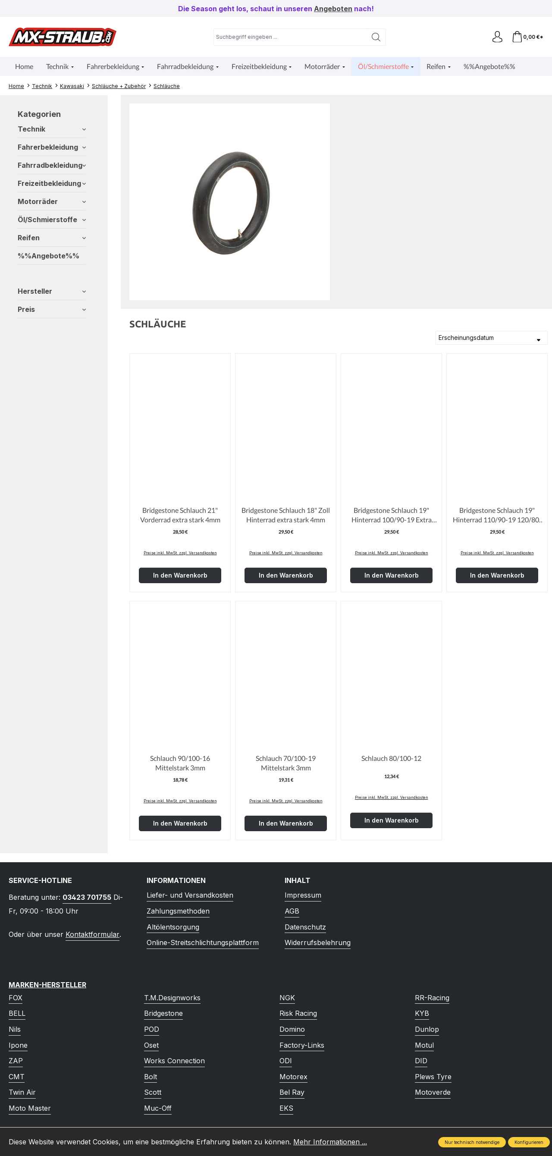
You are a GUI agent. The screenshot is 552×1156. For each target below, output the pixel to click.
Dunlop (427, 1029)
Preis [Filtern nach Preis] (52, 309)
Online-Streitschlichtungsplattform (203, 942)
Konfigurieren (528, 1142)
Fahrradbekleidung (52, 165)
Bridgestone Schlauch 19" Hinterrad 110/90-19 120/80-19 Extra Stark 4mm (497, 515)
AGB (292, 911)
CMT (17, 1076)
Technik (52, 129)
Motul (424, 1045)
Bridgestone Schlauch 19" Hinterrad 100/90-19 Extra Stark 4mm (391, 515)
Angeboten (333, 8)
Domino (292, 1029)
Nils (15, 1029)
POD (151, 1029)
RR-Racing (432, 997)
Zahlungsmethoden (178, 911)
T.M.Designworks (172, 997)
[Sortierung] (492, 338)
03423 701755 (87, 897)
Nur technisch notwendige (472, 1142)
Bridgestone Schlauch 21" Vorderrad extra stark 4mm (180, 515)
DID (421, 1060)
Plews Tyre (433, 1076)
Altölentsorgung (173, 927)
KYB (422, 1013)
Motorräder (52, 201)
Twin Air (22, 1092)
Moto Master (30, 1108)
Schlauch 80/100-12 (391, 758)
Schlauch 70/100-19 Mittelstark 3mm (286, 763)
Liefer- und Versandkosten (190, 895)
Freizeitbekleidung (52, 183)
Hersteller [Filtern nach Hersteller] (52, 291)
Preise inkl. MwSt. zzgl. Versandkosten (180, 553)
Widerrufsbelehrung (318, 942)
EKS (286, 1108)
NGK (287, 997)
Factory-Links (301, 1045)
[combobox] (289, 37)
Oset (151, 1045)
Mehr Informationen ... (330, 1141)
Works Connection (174, 1060)
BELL (17, 1013)
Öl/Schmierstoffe (52, 219)
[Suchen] (375, 37)
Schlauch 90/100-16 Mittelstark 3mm (180, 763)
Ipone (18, 1045)
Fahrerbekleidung (52, 147)
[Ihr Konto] (495, 37)
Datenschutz (305, 927)
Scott (152, 1092)
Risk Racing (298, 1013)
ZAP (16, 1060)
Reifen (52, 237)
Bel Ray (291, 1092)
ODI (285, 1060)
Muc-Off (158, 1108)
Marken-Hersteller (47, 984)
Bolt (150, 1076)
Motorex (293, 1076)
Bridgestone (163, 1013)
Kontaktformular (92, 934)
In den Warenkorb (180, 575)
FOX (15, 997)
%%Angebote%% (48, 255)
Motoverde (433, 1092)
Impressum (303, 895)
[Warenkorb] (526, 37)
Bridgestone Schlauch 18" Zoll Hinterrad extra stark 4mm (286, 515)
